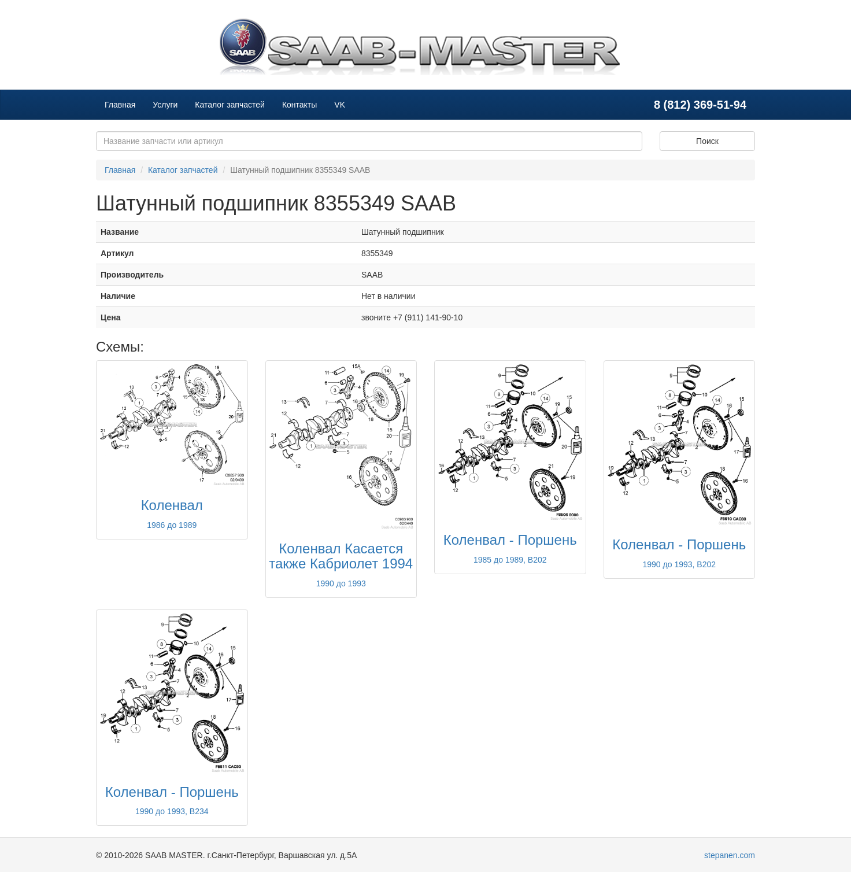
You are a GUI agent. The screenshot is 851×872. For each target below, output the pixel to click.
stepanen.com (729, 855)
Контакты (299, 104)
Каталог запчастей (230, 104)
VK (339, 104)
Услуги (165, 104)
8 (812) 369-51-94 (700, 104)
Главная (120, 104)
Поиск (707, 141)
